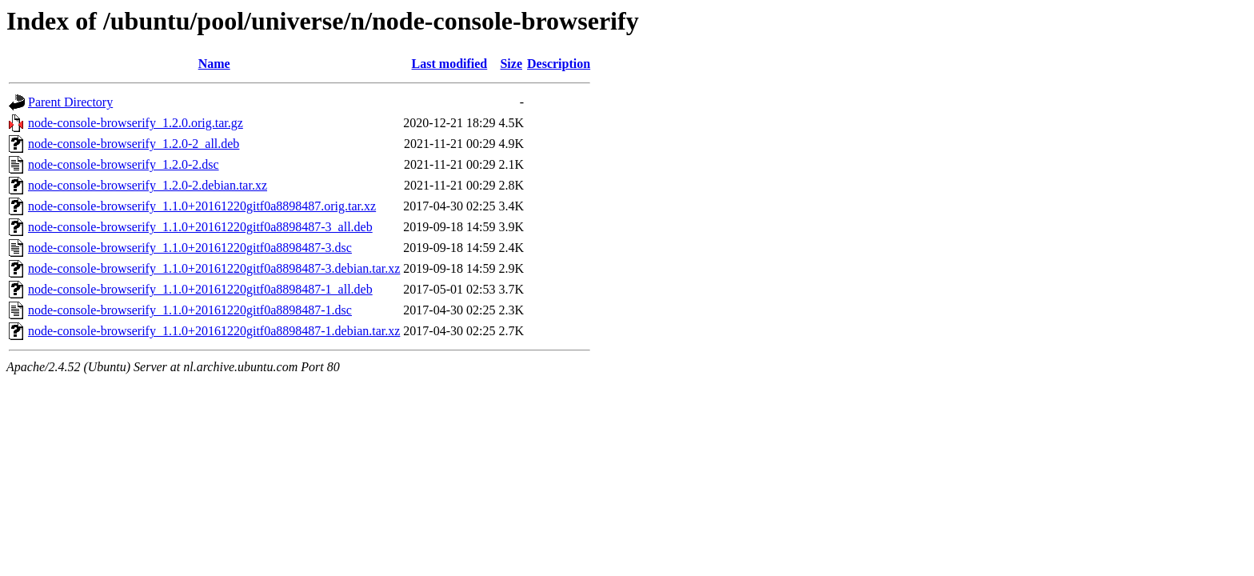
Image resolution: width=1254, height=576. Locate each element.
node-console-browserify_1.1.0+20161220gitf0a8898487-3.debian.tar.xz (214, 268)
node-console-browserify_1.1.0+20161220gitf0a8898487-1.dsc (190, 310)
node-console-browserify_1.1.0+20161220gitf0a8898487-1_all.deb (200, 289)
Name (214, 63)
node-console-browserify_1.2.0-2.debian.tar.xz (147, 185)
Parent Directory (70, 102)
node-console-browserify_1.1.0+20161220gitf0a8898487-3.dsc (190, 247)
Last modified (450, 63)
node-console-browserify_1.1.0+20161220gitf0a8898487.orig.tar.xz (202, 206)
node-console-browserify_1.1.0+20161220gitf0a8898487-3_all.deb (200, 227)
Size (511, 63)
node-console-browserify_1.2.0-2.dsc (123, 164)
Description (558, 63)
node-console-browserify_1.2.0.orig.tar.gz (135, 123)
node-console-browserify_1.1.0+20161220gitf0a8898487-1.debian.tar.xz (214, 331)
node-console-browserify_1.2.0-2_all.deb (133, 143)
